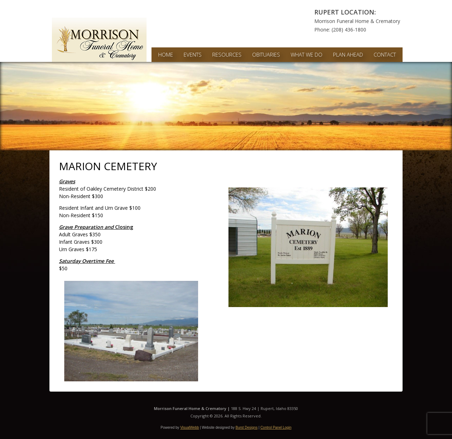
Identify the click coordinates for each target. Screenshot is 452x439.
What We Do (306, 54)
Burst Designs (246, 427)
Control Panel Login (275, 427)
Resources (227, 54)
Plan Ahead (348, 54)
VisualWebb (189, 427)
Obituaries (266, 54)
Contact (385, 54)
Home (165, 54)
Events (193, 54)
